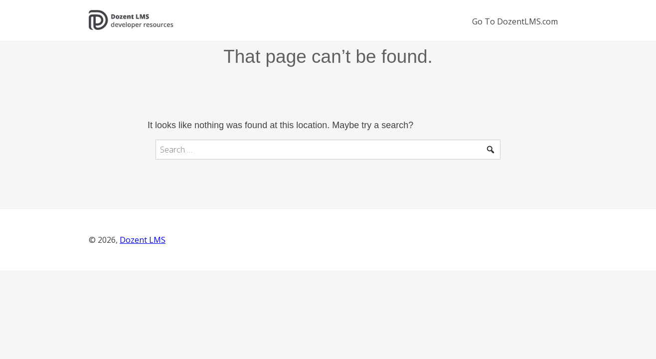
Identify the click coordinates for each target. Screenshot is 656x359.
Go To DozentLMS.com (515, 21)
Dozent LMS (142, 239)
